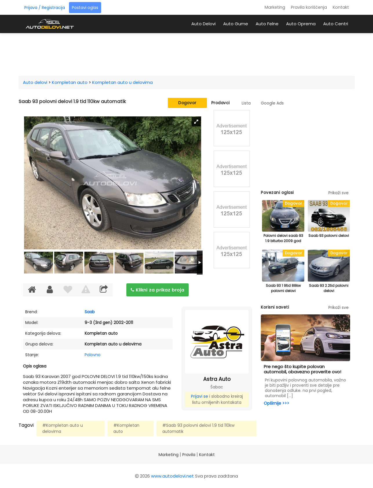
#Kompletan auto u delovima (62, 428)
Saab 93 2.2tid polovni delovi (328, 288)
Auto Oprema (301, 24)
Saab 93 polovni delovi (328, 235)
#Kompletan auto (126, 428)
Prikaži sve (338, 193)
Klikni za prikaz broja (157, 290)
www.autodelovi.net (172, 476)
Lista (246, 103)
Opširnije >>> (276, 403)
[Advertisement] (186, 53)
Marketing (275, 7)
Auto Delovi (203, 24)
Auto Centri (335, 24)
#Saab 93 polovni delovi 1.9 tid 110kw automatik (198, 428)
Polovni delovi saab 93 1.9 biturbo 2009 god (283, 238)
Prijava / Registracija (44, 7)
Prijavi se (199, 396)
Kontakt (341, 7)
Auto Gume (235, 24)
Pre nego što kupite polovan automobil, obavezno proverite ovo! (302, 369)
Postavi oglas (85, 7)
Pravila (188, 455)
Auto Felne (267, 24)
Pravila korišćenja (309, 7)
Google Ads (272, 103)
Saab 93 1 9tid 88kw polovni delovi (283, 288)
